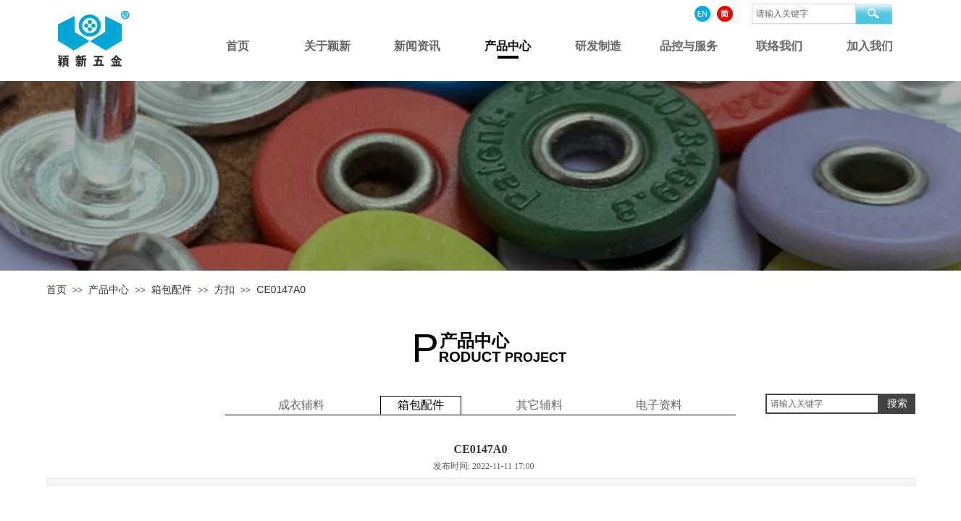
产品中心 (108, 289)
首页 (56, 289)
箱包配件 (171, 289)
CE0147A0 (281, 289)
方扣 (224, 289)
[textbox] (822, 404)
